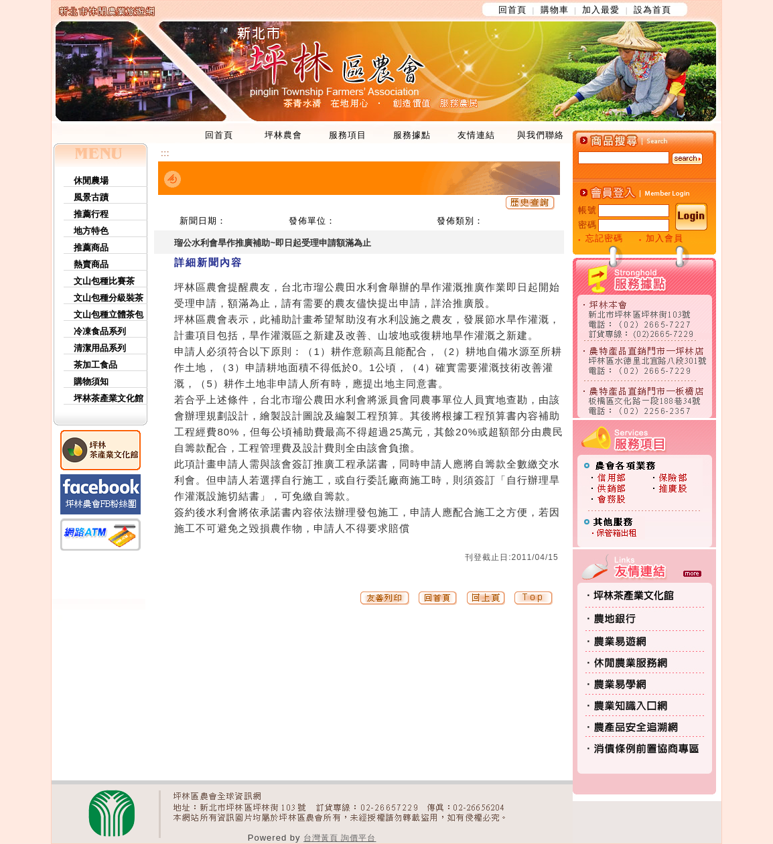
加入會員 (664, 238)
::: (165, 153)
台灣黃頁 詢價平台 (339, 838)
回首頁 (512, 10)
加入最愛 (601, 10)
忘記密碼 (604, 238)
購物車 (555, 10)
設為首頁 (652, 10)
